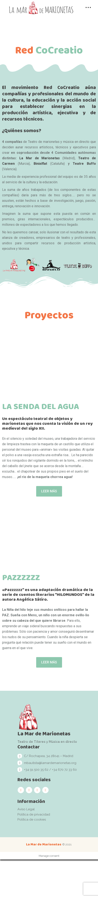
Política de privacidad (33, 853)
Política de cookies (31, 858)
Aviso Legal (26, 848)
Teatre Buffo (84, 164)
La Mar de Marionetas (39, 158)
